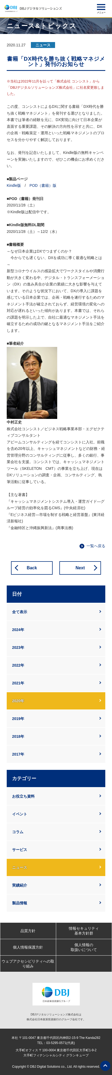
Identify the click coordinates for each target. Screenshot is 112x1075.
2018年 (18, 736)
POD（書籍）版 (43, 185)
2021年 (18, 683)
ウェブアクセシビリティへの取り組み (28, 963)
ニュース (19, 867)
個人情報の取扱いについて (84, 947)
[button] (101, 7)
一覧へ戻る (95, 546)
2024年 (18, 630)
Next (80, 568)
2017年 (18, 754)
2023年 (18, 647)
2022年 (18, 665)
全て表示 (19, 612)
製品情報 (19, 903)
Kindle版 (14, 185)
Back (32, 568)
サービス (19, 849)
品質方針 (27, 931)
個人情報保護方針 (28, 947)
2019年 (18, 718)
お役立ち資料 (23, 796)
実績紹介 (19, 885)
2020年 (18, 701)
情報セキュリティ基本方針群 (84, 930)
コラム (17, 832)
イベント (19, 814)
